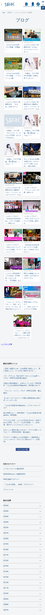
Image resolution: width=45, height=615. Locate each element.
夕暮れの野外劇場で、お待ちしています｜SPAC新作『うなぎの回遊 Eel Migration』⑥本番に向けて (22, 384)
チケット (33, 6)
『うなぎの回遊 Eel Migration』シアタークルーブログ (21, 406)
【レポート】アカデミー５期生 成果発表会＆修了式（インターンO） (22, 399)
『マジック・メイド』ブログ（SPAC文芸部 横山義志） (22, 392)
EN (43, 2)
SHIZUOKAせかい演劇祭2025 (14, 474)
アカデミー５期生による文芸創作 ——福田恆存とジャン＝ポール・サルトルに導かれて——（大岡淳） (21, 439)
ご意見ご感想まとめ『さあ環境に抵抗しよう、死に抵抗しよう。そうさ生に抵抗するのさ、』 (21, 370)
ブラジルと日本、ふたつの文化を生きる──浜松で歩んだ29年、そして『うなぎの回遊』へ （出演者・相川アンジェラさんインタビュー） (22, 422)
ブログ (22, 20)
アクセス (38, 6)
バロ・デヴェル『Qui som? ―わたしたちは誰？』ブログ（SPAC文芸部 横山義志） (22, 377)
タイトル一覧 (23, 449)
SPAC (9, 4)
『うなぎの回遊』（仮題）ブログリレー (18, 484)
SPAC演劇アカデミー (11, 479)
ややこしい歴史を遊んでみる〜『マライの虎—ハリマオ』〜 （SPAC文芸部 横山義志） (22, 431)
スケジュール (26, 6)
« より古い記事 (6, 344)
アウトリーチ (8, 490)
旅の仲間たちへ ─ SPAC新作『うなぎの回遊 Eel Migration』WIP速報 (22, 414)
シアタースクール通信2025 (13, 469)
